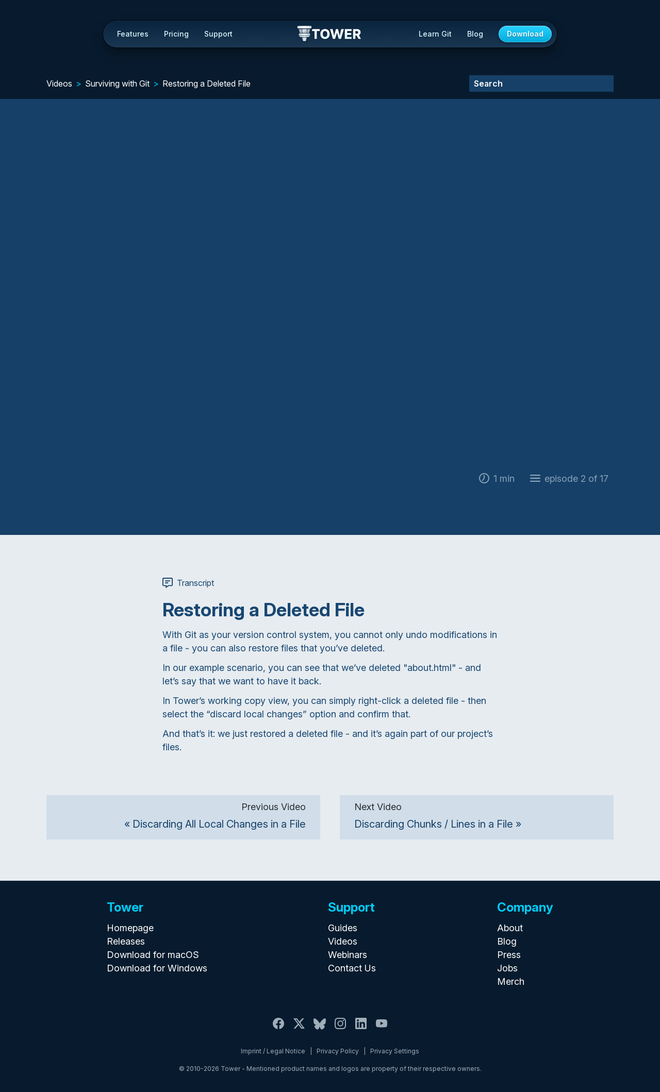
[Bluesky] (319, 1029)
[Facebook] (278, 1029)
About (510, 927)
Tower (329, 34)
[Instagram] (340, 1029)
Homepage (130, 927)
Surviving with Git (117, 83)
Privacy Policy (338, 1051)
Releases (126, 941)
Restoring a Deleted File (206, 83)
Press (509, 954)
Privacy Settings (394, 1051)
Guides (342, 927)
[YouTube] (381, 1029)
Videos (59, 83)
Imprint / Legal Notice (273, 1051)
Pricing (176, 33)
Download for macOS (153, 954)
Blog (475, 33)
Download (525, 33)
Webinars (347, 954)
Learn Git (435, 33)
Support (218, 33)
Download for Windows (157, 968)
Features (132, 33)
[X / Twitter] (299, 1029)
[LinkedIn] (361, 1029)
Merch (510, 981)
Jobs (507, 968)
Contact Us (352, 968)
